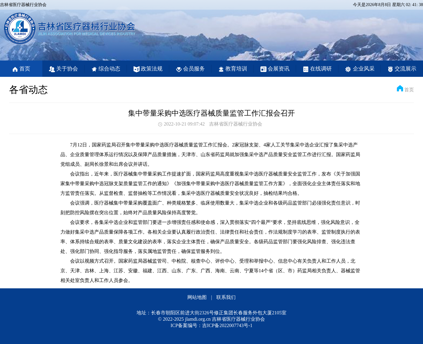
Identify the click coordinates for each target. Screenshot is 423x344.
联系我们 (226, 297)
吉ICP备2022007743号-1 (227, 325)
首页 (409, 89)
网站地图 (197, 297)
